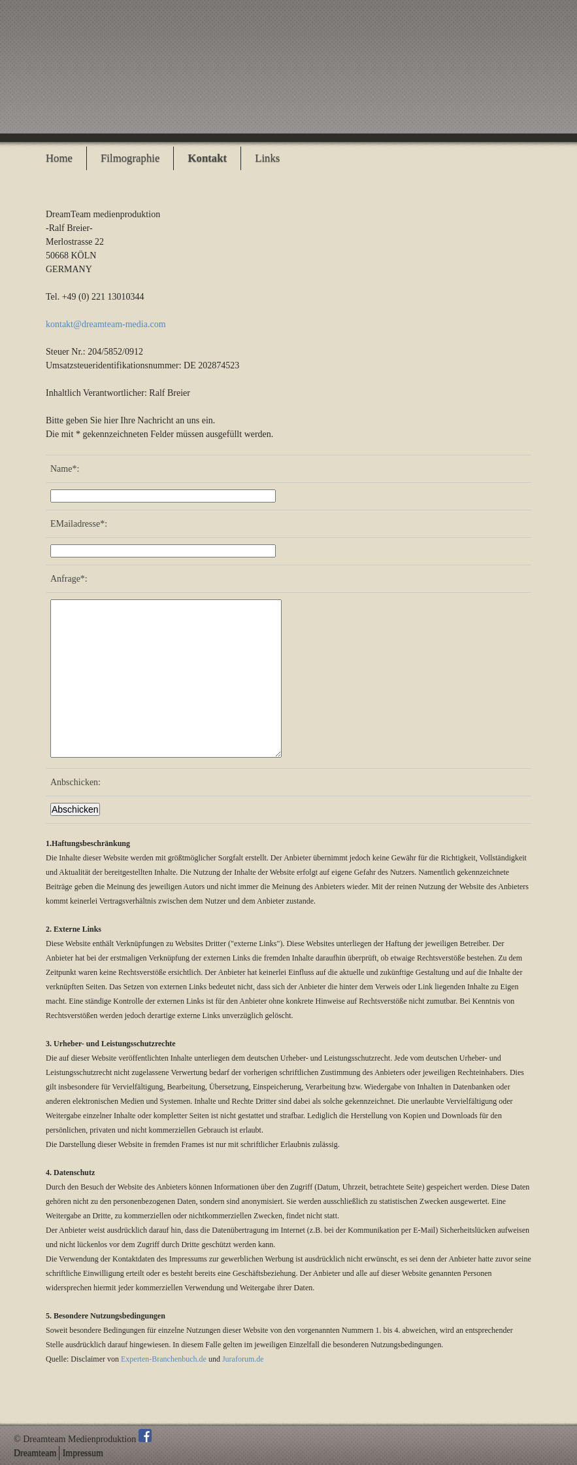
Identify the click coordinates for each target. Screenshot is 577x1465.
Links (267, 158)
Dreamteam (35, 1453)
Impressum (83, 1453)
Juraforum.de (243, 1359)
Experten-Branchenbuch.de (163, 1359)
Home (59, 158)
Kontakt (207, 158)
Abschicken (75, 809)
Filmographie (130, 158)
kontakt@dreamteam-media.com (106, 324)
